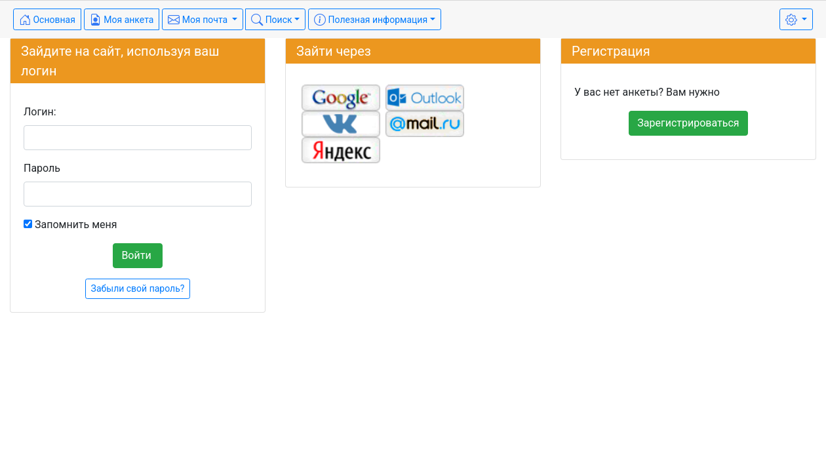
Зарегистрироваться (688, 123)
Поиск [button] (271, 20)
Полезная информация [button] (370, 20)
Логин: (40, 112)
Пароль (42, 168)
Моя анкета (122, 20)
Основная (47, 20)
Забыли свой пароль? (138, 288)
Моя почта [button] (198, 20)
